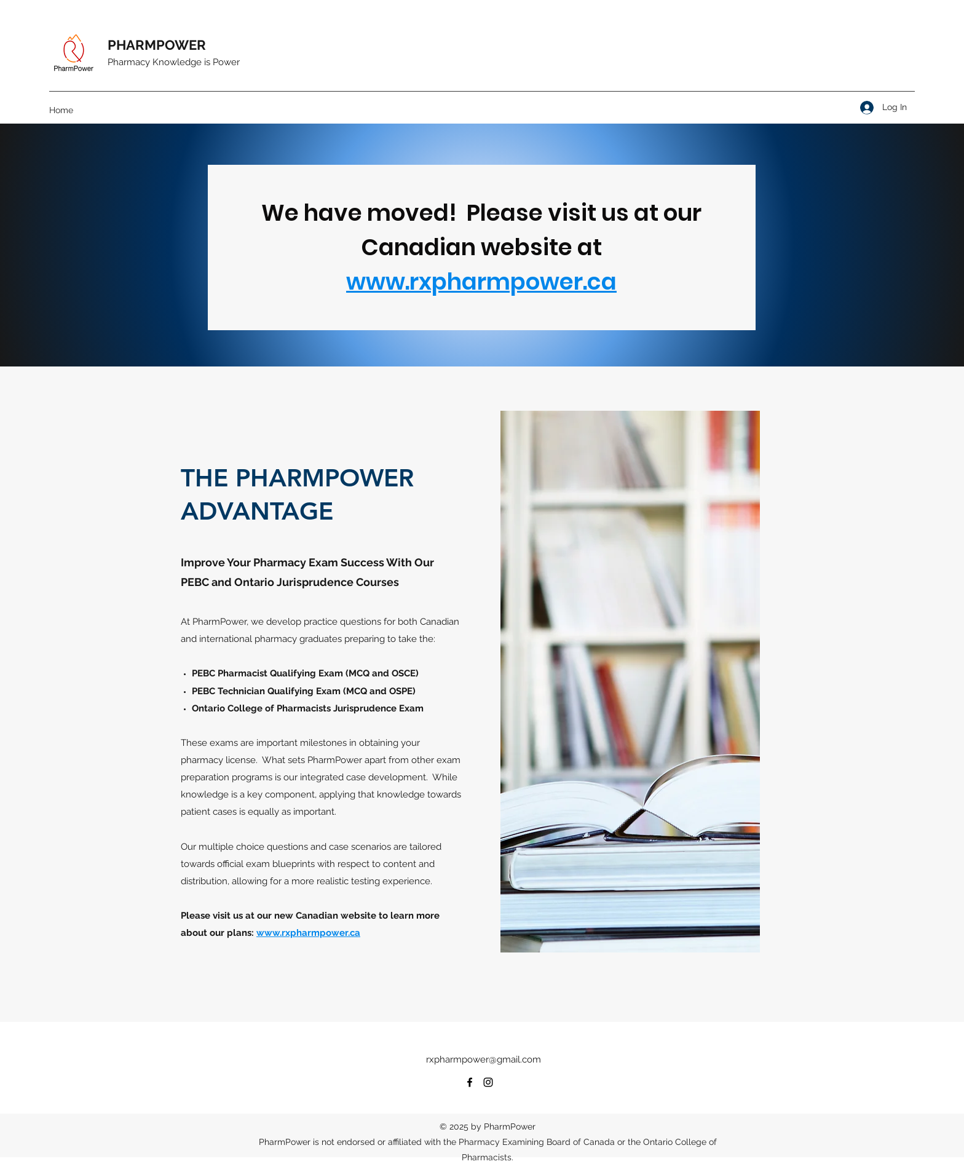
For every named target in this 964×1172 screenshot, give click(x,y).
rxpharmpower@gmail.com (483, 1059)
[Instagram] (488, 1082)
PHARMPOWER (157, 45)
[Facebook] (470, 1082)
